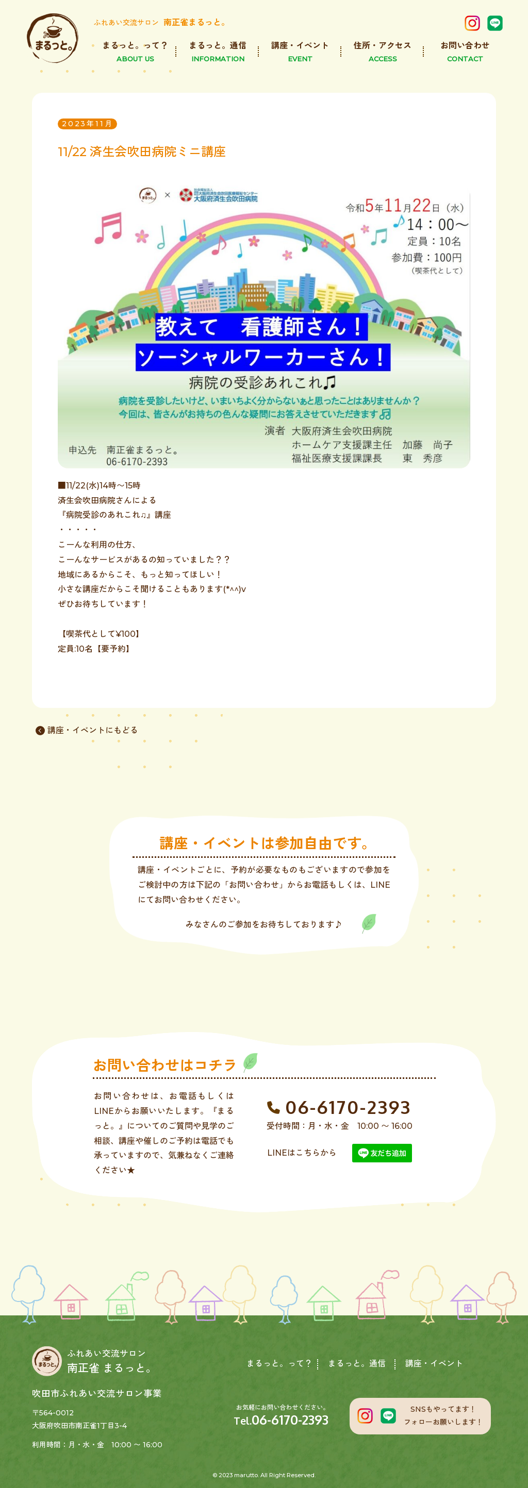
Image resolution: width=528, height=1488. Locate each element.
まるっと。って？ (279, 1363)
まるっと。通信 (357, 1363)
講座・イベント (434, 1363)
